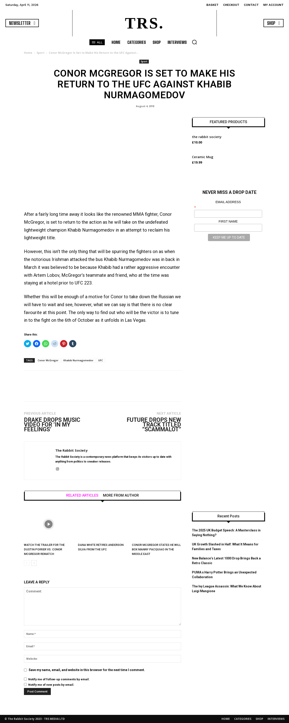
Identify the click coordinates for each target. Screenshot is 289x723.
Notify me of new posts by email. (51, 684)
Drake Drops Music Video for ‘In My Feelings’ (52, 425)
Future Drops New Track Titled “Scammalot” (154, 425)
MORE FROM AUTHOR (121, 495)
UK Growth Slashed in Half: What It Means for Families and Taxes (225, 546)
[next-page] (34, 563)
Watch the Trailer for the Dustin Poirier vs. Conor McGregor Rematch (44, 549)
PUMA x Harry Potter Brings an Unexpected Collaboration (224, 574)
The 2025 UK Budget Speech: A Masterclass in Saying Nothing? (226, 532)
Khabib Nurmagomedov (78, 360)
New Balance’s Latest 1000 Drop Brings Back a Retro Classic (226, 560)
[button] (194, 42)
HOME (225, 719)
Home (28, 53)
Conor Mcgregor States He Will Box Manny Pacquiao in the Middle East (156, 549)
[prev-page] (27, 563)
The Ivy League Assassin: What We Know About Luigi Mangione (226, 589)
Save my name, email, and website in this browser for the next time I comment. (87, 670)
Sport (40, 53)
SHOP (259, 719)
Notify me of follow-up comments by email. (59, 679)
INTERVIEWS (276, 719)
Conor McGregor (48, 360)
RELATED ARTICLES (82, 495)
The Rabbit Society (71, 450)
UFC (100, 360)
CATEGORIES (242, 719)
